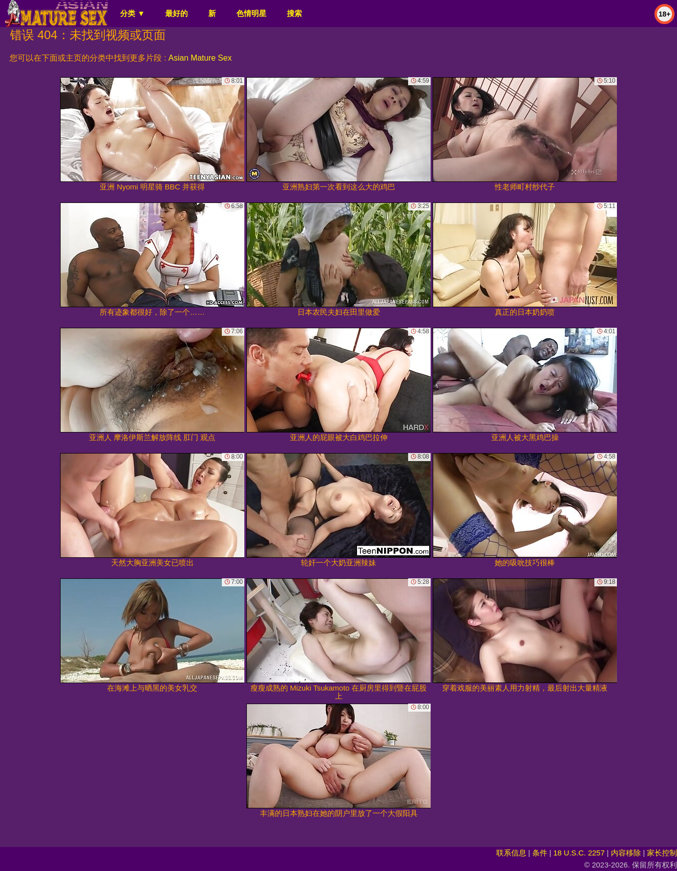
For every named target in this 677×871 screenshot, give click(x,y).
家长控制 (662, 852)
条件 (539, 852)
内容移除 (626, 852)
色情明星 (251, 13)
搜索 (294, 13)
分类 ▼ (132, 13)
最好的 (176, 13)
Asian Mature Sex (199, 58)
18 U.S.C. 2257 (579, 852)
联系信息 (511, 852)
